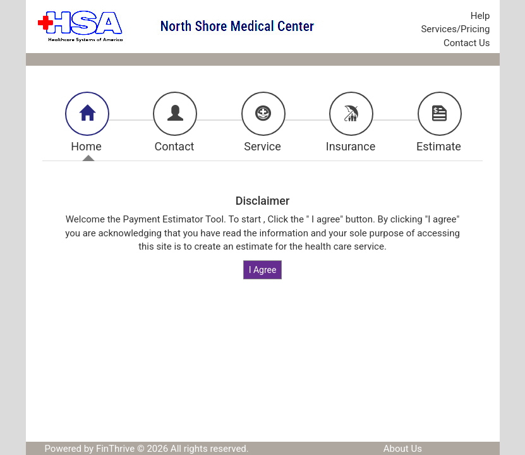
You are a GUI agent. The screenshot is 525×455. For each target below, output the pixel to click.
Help (480, 15)
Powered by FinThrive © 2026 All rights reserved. (147, 448)
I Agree (263, 270)
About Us (402, 448)
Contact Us (467, 43)
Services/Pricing (455, 29)
